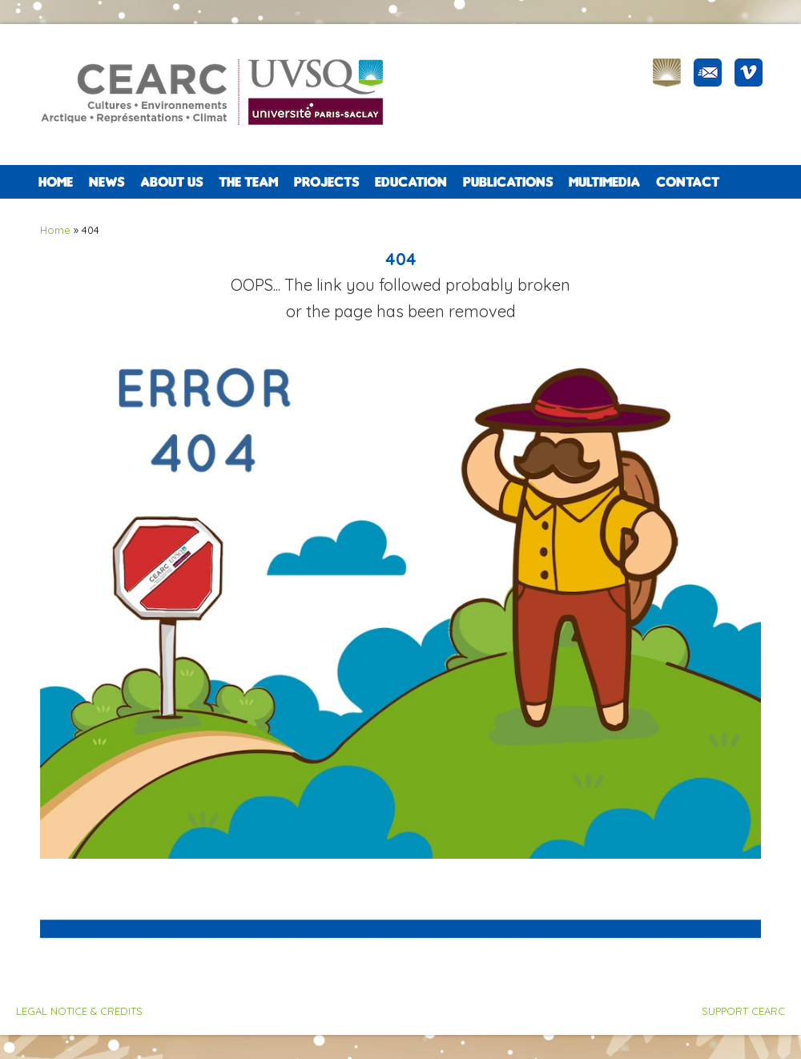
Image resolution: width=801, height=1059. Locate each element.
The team (248, 182)
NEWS (106, 182)
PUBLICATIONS (508, 182)
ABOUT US (171, 182)
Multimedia (604, 182)
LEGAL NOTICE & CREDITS (79, 1011)
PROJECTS (326, 182)
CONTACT (687, 182)
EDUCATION (411, 182)
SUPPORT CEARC (743, 1011)
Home (55, 182)
